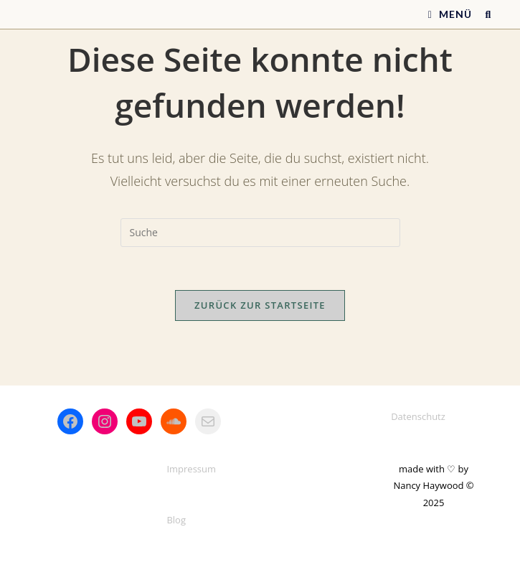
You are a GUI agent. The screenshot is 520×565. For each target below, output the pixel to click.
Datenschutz (418, 416)
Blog (176, 519)
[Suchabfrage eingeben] (260, 232)
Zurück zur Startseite (260, 305)
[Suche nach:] (482, 14)
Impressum (191, 468)
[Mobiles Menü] (451, 14)
